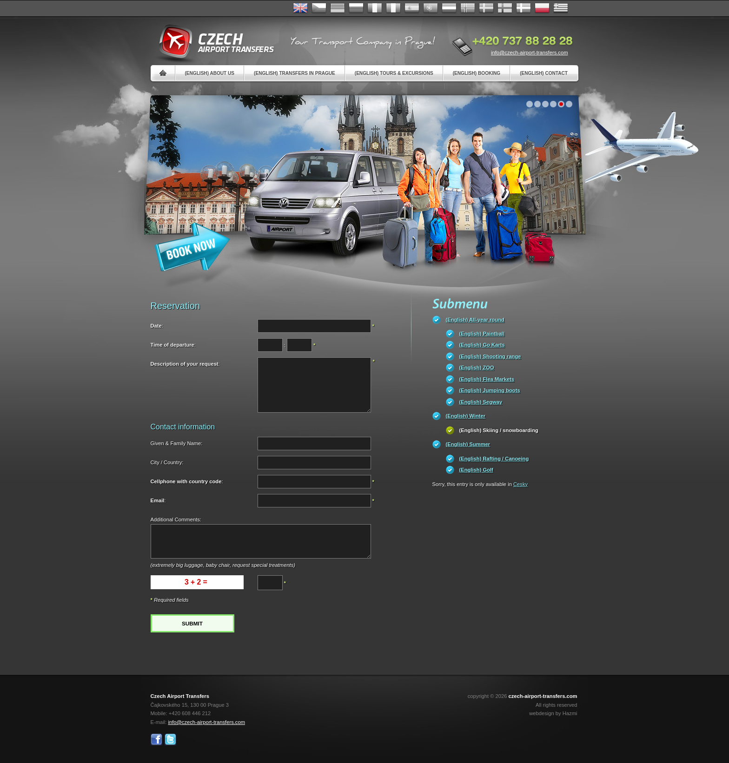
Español (411, 8)
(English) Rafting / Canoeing (494, 458)
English (300, 8)
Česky (318, 8)
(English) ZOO (476, 367)
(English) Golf (476, 470)
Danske (523, 8)
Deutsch (337, 8)
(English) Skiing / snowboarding (498, 430)
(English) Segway (481, 402)
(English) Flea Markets (487, 379)
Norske (467, 8)
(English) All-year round (475, 319)
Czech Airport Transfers (212, 42)
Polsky (542, 8)
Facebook (156, 739)
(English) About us (210, 73)
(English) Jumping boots (489, 390)
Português (430, 8)
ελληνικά (560, 8)
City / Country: (167, 462)
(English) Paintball (482, 333)
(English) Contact (544, 73)
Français (374, 8)
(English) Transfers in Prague (294, 73)
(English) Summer (468, 444)
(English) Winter (466, 416)
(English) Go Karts (482, 345)
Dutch (449, 8)
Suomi (504, 8)
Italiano (393, 8)
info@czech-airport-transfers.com (529, 52)
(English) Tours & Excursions (394, 73)
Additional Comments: (176, 519)
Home (163, 73)
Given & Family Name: (177, 443)
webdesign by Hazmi (553, 713)
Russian (356, 8)
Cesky (520, 484)
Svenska (486, 8)
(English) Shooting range (490, 356)
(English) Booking (476, 73)
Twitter (170, 739)
